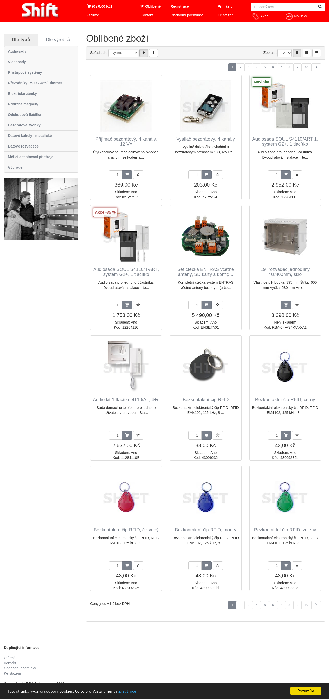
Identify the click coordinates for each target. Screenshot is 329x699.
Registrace (179, 6)
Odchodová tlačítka (24, 115)
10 (306, 67)
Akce (260, 16)
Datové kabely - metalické (30, 136)
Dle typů (21, 39)
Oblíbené (151, 6)
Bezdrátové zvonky (24, 125)
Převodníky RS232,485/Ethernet (35, 83)
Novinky (296, 16)
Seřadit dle (98, 53)
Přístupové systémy (25, 72)
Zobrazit (270, 53)
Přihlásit (224, 6)
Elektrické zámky (22, 93)
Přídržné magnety (23, 104)
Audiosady (17, 51)
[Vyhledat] (320, 7)
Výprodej (15, 167)
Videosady (17, 62)
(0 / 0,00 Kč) (99, 6)
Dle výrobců (58, 39)
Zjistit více (127, 691)
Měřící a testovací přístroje (30, 157)
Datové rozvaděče (23, 146)
